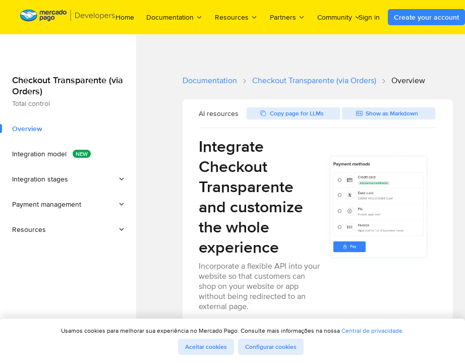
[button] (68, 179)
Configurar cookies (271, 346)
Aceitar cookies (206, 346)
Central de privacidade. (372, 330)
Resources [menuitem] (236, 17)
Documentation (210, 80)
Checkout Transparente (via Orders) (314, 80)
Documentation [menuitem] (174, 17)
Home (124, 17)
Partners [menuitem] (287, 17)
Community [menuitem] (339, 17)
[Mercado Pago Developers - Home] (67, 17)
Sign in (369, 17)
